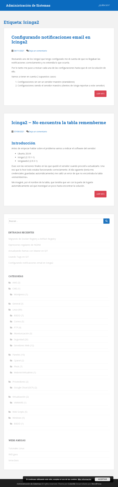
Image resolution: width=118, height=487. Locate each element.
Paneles (16, 354)
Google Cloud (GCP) (24, 387)
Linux (15, 309)
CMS (14, 288)
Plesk (16, 366)
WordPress (96, 484)
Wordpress (19, 294)
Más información (84, 479)
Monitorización (21, 333)
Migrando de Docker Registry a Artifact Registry (32, 238)
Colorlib (71, 484)
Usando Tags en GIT (18, 256)
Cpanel (17, 360)
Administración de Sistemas (28, 5)
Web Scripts (18, 411)
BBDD (17, 315)
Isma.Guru (13, 460)
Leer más (100, 93)
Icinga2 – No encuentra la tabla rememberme (59, 122)
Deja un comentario (38, 50)
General (16, 303)
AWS (14, 282)
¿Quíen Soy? (104, 5)
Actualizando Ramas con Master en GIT (28, 250)
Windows (17, 417)
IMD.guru (13, 454)
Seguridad (19, 339)
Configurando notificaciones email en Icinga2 (51, 39)
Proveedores (18, 381)
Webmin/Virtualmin (23, 372)
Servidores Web (22, 345)
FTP (16, 327)
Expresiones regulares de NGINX (24, 244)
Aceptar (102, 479)
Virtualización (19, 396)
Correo (17, 321)
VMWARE (18, 402)
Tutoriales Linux (16, 448)
